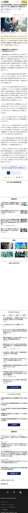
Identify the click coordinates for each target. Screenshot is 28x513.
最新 (4, 315)
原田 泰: (11, 9)
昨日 (11, 315)
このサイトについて (5, 502)
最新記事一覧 (14, 473)
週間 (17, 315)
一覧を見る (14, 424)
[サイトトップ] (5, 2)
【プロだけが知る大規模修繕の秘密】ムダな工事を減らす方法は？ (14, 404)
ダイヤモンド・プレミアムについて (8, 504)
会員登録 (24, 2)
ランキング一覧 (14, 387)
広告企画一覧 (4, 484)
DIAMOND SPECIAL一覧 (7, 480)
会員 (24, 315)
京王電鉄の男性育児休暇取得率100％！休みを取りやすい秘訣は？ (14, 419)
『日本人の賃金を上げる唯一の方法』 (12, 43)
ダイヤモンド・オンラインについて (8, 498)
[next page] (19, 172)
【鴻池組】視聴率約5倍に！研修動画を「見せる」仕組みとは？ (14, 398)
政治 (2, 10)
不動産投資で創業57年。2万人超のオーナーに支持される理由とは (14, 414)
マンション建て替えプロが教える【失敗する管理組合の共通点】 (14, 409)
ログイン (18, 1)
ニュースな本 (7, 10)
